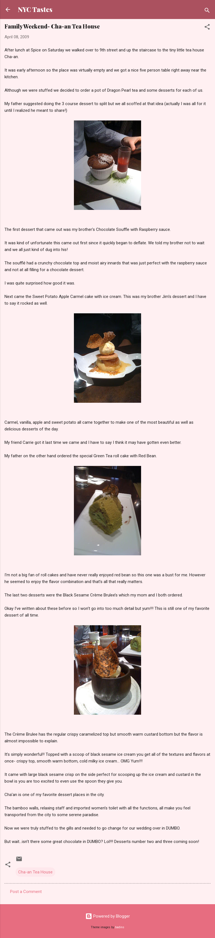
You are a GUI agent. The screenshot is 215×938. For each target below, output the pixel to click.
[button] (207, 27)
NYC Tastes (35, 9)
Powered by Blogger (107, 916)
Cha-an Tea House (35, 872)
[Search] (207, 11)
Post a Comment (26, 891)
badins (119, 927)
